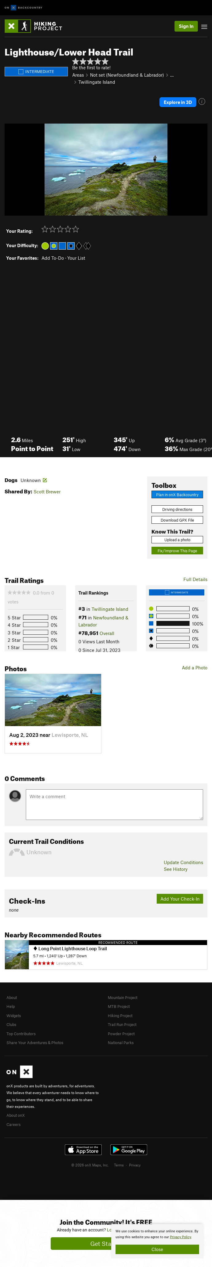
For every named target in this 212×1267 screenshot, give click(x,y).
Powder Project (121, 1033)
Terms (119, 1165)
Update (183, 862)
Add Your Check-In (180, 898)
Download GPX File (177, 520)
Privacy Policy (180, 1237)
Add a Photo (194, 667)
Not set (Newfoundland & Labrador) (127, 75)
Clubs (11, 1024)
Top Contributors (21, 1033)
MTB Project (119, 1006)
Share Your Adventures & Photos (34, 1042)
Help (10, 1006)
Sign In (186, 26)
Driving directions (177, 509)
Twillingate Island (96, 82)
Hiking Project (120, 1015)
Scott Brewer (47, 491)
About (11, 997)
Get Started (106, 1243)
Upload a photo (177, 539)
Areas (78, 75)
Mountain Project (122, 997)
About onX (15, 1115)
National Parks (121, 1042)
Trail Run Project (122, 1024)
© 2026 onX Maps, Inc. (90, 1165)
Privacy (135, 1165)
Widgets (13, 1015)
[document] (157, 1241)
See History (175, 869)
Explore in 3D (178, 102)
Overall (107, 633)
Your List (76, 258)
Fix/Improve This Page (177, 550)
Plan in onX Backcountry (177, 494)
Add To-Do (52, 258)
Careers (13, 1124)
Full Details (195, 579)
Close (157, 1249)
